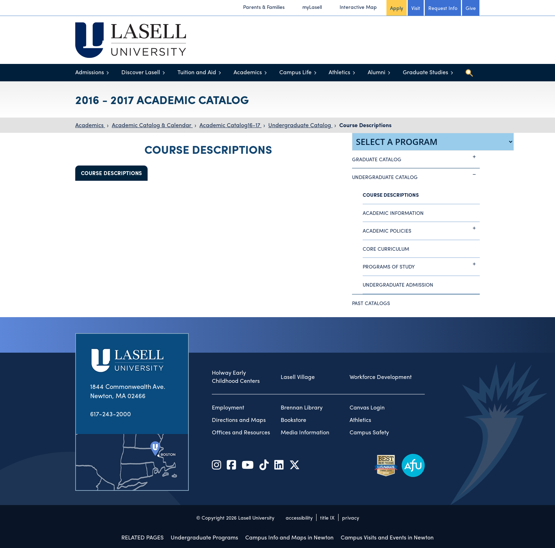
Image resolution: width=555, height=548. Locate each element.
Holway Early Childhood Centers (236, 377)
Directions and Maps (239, 420)
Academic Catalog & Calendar (152, 125)
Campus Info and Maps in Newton (289, 537)
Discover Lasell (140, 72)
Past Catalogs (371, 302)
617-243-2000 (110, 413)
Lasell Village (298, 377)
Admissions (89, 72)
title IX (327, 517)
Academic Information (393, 212)
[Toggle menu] (107, 72)
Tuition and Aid (196, 72)
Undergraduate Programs (204, 537)
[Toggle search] (469, 73)
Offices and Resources (241, 432)
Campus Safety (369, 432)
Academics (247, 72)
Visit (415, 7)
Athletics (339, 72)
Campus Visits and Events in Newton (387, 537)
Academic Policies (421, 228)
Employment (228, 407)
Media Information (305, 432)
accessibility (299, 517)
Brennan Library (302, 407)
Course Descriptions (365, 125)
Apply (396, 7)
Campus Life (295, 72)
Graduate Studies (425, 72)
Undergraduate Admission (398, 284)
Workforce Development (381, 377)
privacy (350, 517)
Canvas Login (367, 407)
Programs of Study (421, 264)
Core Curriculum (386, 248)
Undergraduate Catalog (300, 125)
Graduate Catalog (416, 157)
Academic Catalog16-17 (230, 125)
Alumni (376, 72)
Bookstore (293, 420)
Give (471, 7)
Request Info (442, 7)
